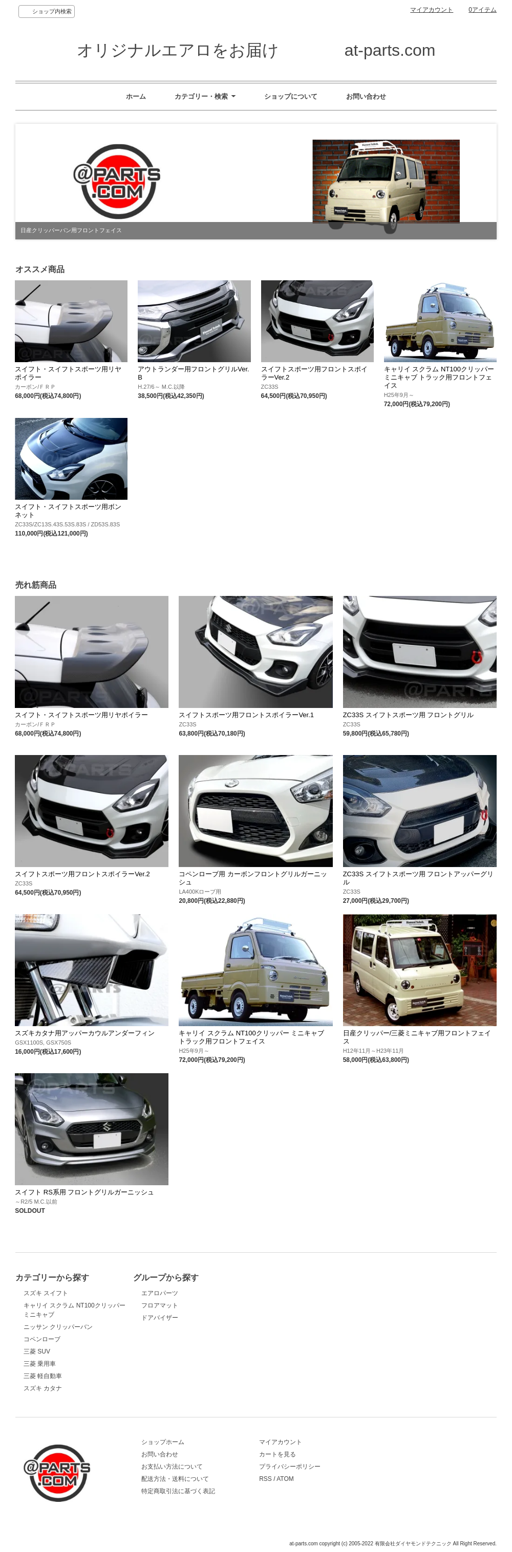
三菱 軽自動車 (43, 1376)
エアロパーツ (159, 1293)
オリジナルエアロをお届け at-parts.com (256, 50)
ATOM (285, 1478)
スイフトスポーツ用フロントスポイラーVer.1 (246, 715)
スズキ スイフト (46, 1293)
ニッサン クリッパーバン (58, 1327)
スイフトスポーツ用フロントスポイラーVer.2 (82, 874)
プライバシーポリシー (290, 1466)
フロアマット (159, 1305)
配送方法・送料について (175, 1478)
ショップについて (290, 96)
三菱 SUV (37, 1351)
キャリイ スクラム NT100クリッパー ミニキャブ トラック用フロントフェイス (439, 377)
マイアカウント (431, 9)
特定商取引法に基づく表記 (178, 1491)
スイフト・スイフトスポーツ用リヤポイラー (81, 715)
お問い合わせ (366, 96)
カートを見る (277, 1454)
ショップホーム (162, 1442)
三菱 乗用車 (40, 1363)
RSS (265, 1478)
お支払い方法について (172, 1466)
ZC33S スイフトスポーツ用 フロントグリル (408, 715)
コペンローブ (42, 1339)
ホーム (136, 96)
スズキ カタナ (43, 1388)
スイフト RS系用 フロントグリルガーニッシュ (84, 1192)
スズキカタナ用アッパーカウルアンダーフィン (85, 1033)
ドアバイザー (159, 1317)
